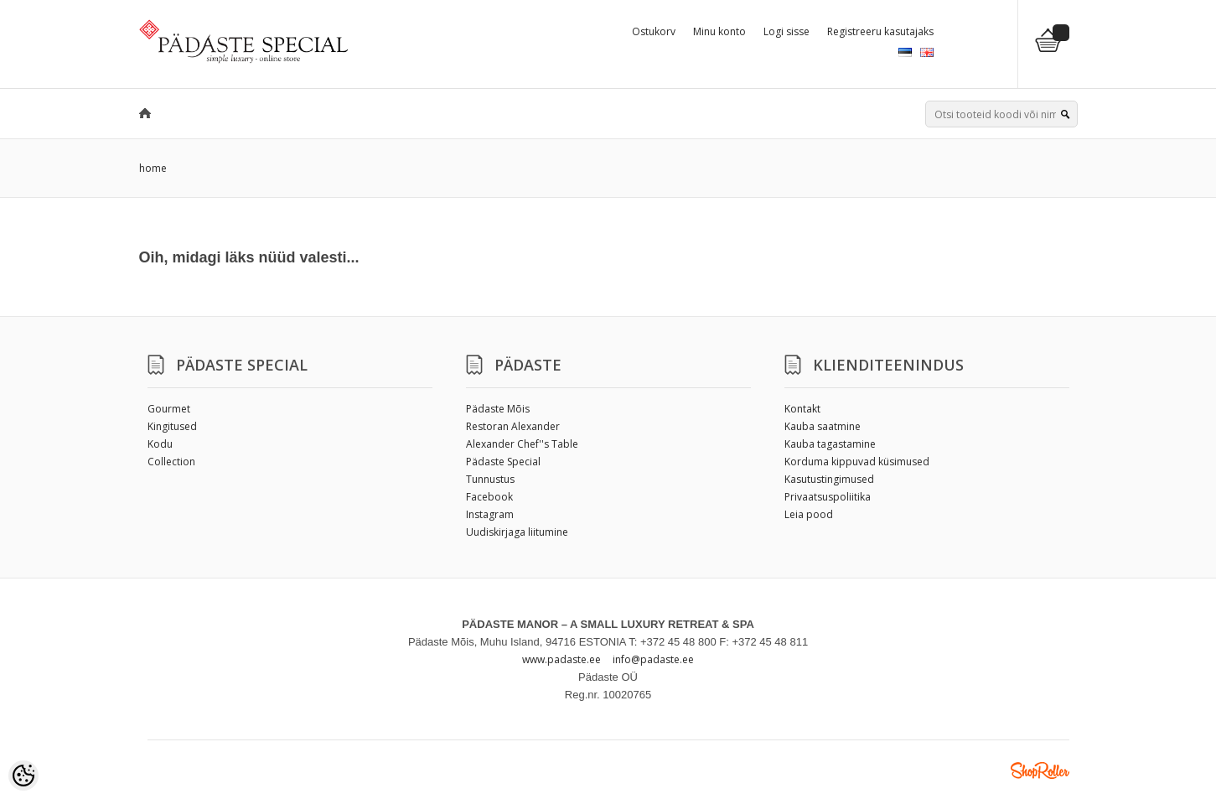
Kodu (160, 444)
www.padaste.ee (561, 659)
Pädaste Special (503, 461)
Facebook (489, 497)
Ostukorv (653, 31)
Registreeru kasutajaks (880, 31)
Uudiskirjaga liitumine (517, 532)
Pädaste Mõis (498, 409)
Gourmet (168, 409)
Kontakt (802, 409)
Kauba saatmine (822, 426)
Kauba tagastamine (830, 444)
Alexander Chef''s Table (522, 444)
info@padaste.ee (653, 659)
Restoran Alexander (513, 426)
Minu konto (719, 31)
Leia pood (808, 514)
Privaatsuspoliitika (827, 497)
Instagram (490, 514)
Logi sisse (786, 31)
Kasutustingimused (829, 479)
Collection (171, 461)
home (153, 168)
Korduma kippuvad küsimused (856, 461)
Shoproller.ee (1040, 770)
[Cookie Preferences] (23, 775)
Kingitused (172, 426)
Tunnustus (490, 479)
